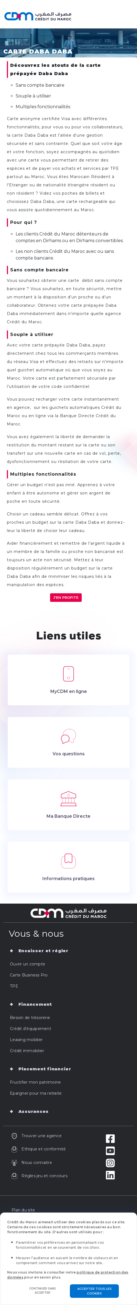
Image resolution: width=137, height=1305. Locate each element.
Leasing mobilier (26, 1039)
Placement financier (44, 1068)
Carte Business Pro (29, 975)
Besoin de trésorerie (30, 1017)
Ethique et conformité (38, 1149)
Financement (35, 1004)
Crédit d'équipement (30, 1028)
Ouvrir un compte (27, 964)
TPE (14, 986)
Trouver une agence (36, 1135)
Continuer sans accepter (42, 1291)
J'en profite (65, 597)
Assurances (33, 1111)
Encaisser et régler (43, 950)
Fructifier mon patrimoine (35, 1082)
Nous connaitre (31, 1162)
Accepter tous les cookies (94, 1291)
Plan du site (23, 1210)
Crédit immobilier (27, 1050)
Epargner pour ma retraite (36, 1093)
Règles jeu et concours (39, 1175)
